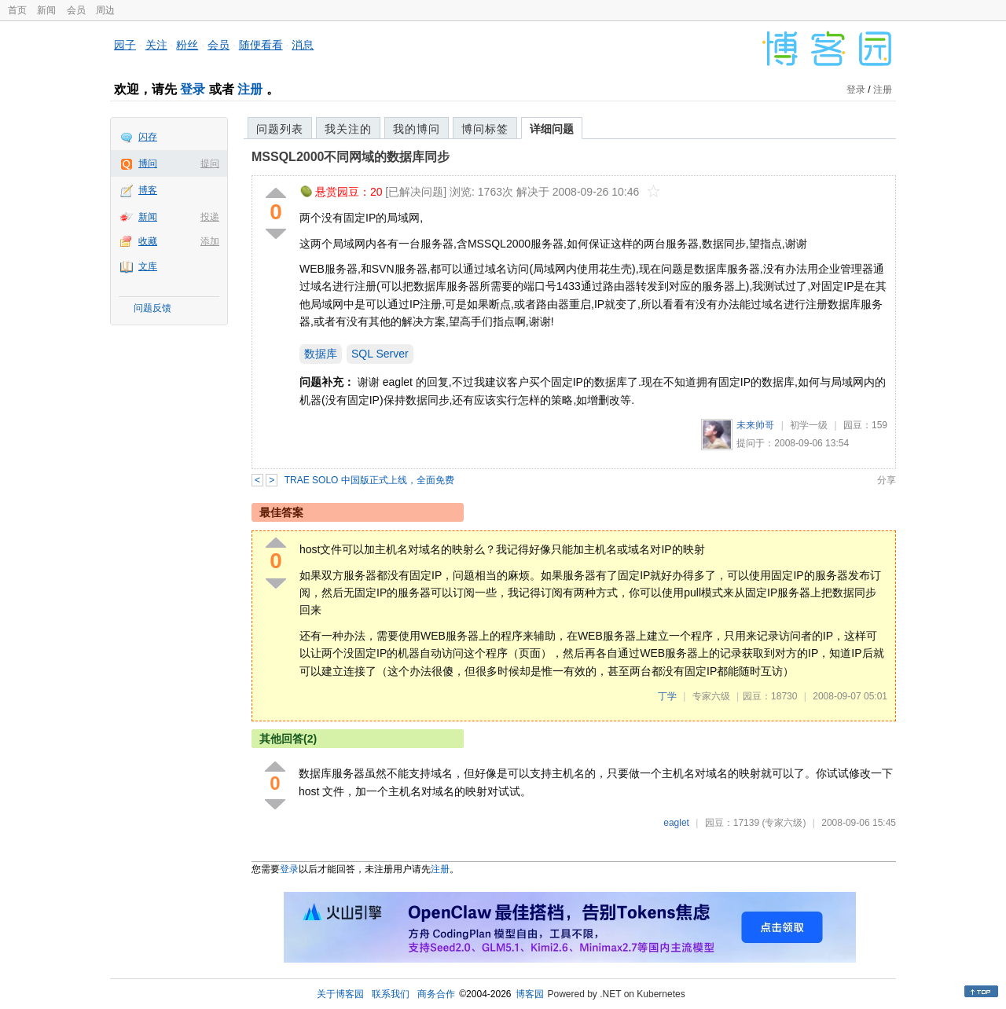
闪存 (147, 136)
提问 (209, 163)
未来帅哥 (755, 425)
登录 (192, 89)
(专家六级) (784, 822)
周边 (105, 10)
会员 (76, 10)
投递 (209, 216)
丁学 (667, 696)
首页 (17, 10)
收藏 (147, 241)
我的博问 (416, 129)
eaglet (676, 822)
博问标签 (485, 129)
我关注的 (348, 129)
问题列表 (279, 129)
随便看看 (261, 45)
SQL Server (380, 353)
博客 (147, 190)
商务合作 (436, 994)
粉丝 (187, 45)
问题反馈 (152, 308)
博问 (147, 163)
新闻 (46, 10)
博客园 (530, 994)
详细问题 (552, 129)
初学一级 (809, 425)
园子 (125, 45)
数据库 (320, 353)
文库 (147, 266)
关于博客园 (340, 994)
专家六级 (711, 696)
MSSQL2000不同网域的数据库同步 (351, 156)
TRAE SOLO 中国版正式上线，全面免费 (369, 480)
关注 (156, 45)
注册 (250, 89)
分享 (886, 480)
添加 (209, 241)
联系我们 (390, 994)
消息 (303, 45)
